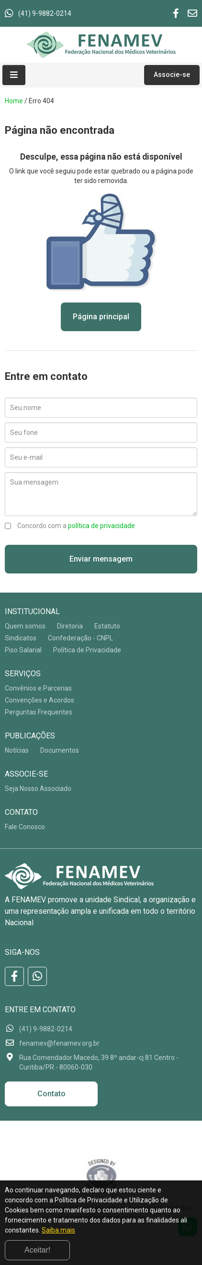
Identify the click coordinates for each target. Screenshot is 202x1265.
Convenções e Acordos (39, 700)
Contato (51, 1093)
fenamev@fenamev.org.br (59, 1043)
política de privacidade (101, 526)
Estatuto (107, 626)
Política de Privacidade (87, 650)
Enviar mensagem (101, 558)
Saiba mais (58, 1230)
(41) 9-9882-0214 (44, 13)
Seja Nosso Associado (38, 788)
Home (14, 101)
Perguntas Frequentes (38, 712)
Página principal (101, 316)
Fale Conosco (25, 827)
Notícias (17, 750)
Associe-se (172, 74)
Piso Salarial (23, 650)
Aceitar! (37, 1250)
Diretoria (70, 626)
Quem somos (25, 626)
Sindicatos (20, 638)
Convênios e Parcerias (38, 688)
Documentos (59, 750)
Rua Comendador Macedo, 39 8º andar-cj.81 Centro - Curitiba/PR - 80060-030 (99, 1062)
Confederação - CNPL (80, 638)
